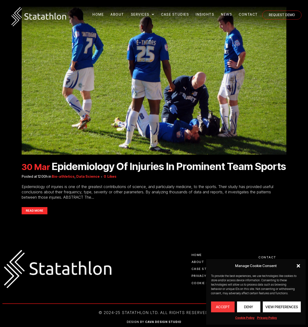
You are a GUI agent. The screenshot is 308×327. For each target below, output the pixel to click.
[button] (298, 265)
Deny (248, 307)
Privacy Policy (267, 318)
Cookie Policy (245, 318)
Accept (223, 307)
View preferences (281, 307)
